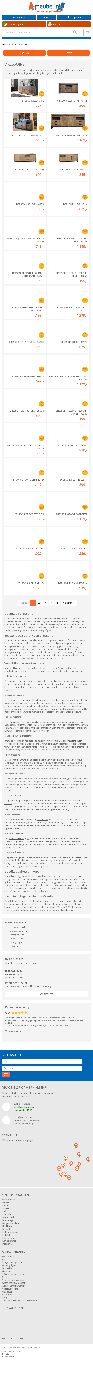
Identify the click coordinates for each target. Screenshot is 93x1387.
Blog (4, 1305)
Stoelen (6, 1216)
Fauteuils (6, 1222)
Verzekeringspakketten (13, 1287)
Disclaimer (6, 1362)
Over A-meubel (19, 17)
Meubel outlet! (9, 1224)
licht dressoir (15, 729)
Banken (6, 1210)
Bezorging (7, 1275)
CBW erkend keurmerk (13, 1281)
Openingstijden (9, 1272)
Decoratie (7, 1251)
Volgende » (68, 610)
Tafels (5, 1219)
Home (5, 52)
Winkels (47, 17)
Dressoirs (6, 1236)
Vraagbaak (7, 1299)
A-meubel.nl (37, 1355)
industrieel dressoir (18, 688)
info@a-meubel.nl (16, 990)
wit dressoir (42, 827)
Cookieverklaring (10, 1296)
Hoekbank (7, 1233)
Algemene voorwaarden (13, 1293)
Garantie (6, 1278)
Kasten (13, 52)
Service (5, 1284)
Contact (46, 1002)
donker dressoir (16, 846)
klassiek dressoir (75, 865)
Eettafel (6, 1242)
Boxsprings (7, 1227)
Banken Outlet (9, 1248)
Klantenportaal (74, 17)
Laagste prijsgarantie (12, 1269)
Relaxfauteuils (9, 1245)
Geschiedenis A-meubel (13, 1290)
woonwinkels (18, 889)
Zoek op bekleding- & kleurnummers (19, 1308)
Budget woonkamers (12, 1230)
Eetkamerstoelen (10, 1239)
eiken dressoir (63, 767)
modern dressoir (17, 707)
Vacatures (7, 1302)
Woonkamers (8, 1207)
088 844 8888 (13, 978)
